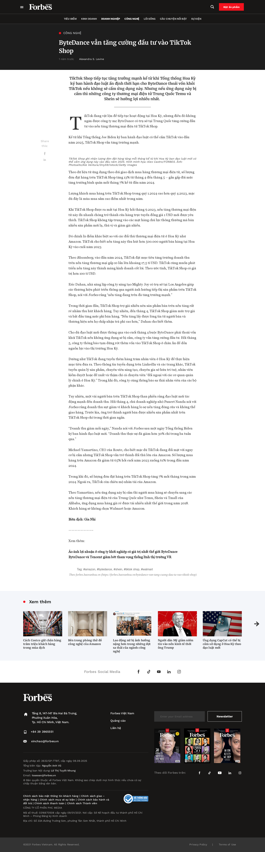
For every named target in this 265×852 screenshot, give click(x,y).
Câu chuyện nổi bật (173, 18)
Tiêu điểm (70, 18)
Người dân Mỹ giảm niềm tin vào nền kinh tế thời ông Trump (175, 644)
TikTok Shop (132, 569)
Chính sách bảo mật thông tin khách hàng (50, 795)
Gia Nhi (90, 519)
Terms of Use (227, 844)
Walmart (148, 569)
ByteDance (105, 569)
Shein (118, 569)
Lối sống (149, 18)
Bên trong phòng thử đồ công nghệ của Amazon (85, 642)
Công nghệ (131, 18)
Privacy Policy (198, 844)
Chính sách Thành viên (82, 803)
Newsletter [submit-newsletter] (224, 716)
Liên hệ (115, 728)
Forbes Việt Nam (122, 713)
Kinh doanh (89, 18)
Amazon (90, 569)
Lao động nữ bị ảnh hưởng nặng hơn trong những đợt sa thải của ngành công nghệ (132, 646)
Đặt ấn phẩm (232, 7)
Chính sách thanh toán (49, 803)
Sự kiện (196, 18)
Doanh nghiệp (110, 18)
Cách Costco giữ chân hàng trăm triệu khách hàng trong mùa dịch (42, 644)
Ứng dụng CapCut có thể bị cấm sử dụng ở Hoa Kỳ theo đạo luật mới (222, 644)
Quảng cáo (118, 720)
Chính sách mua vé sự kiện (58, 799)
